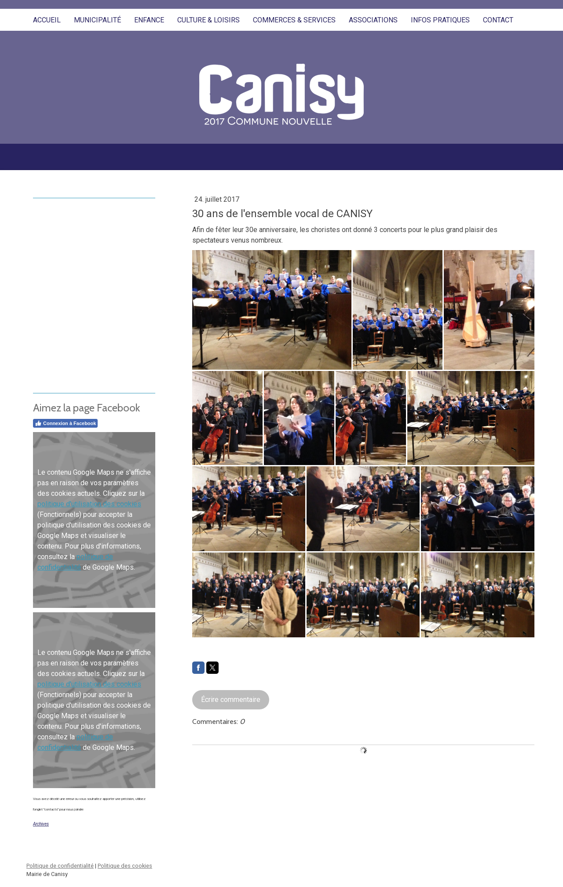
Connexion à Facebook (65, 423)
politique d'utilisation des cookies (89, 504)
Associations (373, 20)
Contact (498, 20)
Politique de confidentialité (60, 865)
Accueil (47, 20)
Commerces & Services (294, 20)
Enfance (149, 20)
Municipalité (97, 20)
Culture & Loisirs (208, 20)
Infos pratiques (440, 20)
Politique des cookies (125, 865)
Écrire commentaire (230, 699)
